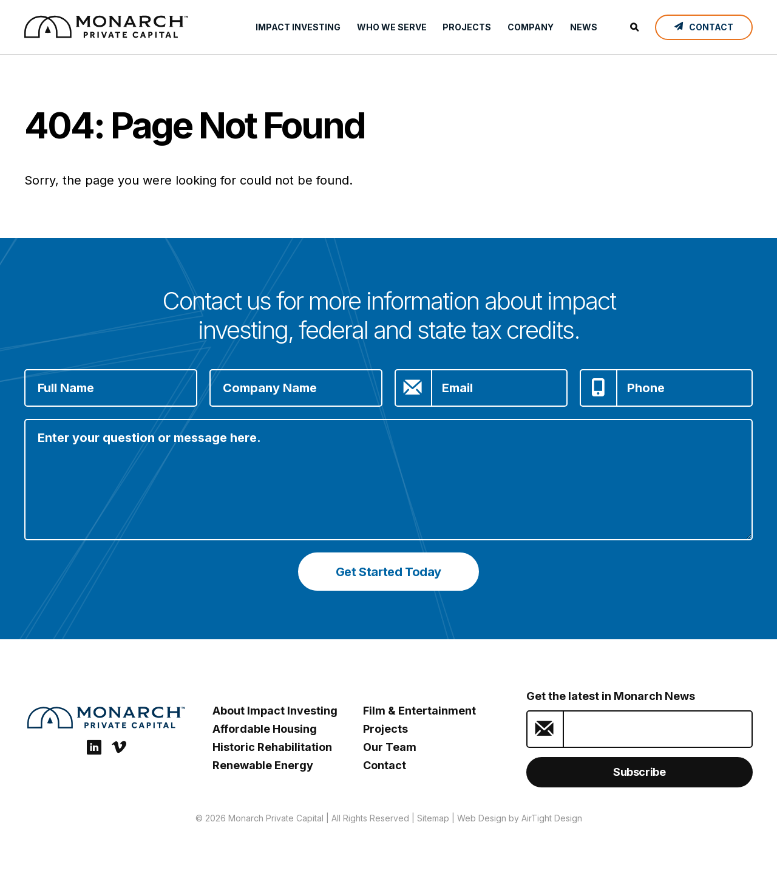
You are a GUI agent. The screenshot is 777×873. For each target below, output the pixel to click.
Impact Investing (298, 27)
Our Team (389, 747)
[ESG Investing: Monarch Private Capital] (106, 27)
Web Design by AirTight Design (519, 818)
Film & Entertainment (419, 710)
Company (530, 27)
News (583, 27)
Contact (384, 765)
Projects (467, 27)
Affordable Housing (264, 728)
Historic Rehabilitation (272, 747)
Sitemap (433, 818)
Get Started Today (388, 572)
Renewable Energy (262, 765)
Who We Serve (392, 27)
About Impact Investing (275, 710)
